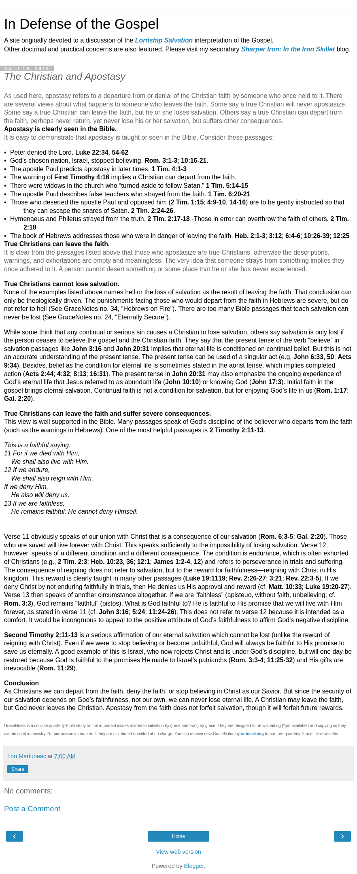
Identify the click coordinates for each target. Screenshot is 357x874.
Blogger (194, 866)
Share (17, 769)
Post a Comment (32, 808)
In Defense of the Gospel (81, 24)
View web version (178, 851)
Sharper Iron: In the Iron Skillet (288, 49)
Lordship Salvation (164, 40)
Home (178, 836)
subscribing (252, 734)
